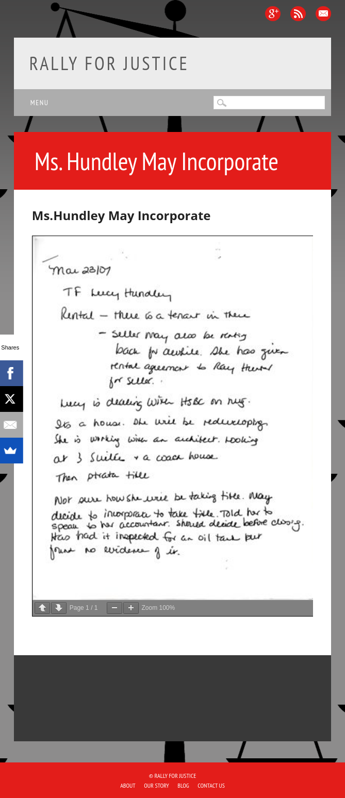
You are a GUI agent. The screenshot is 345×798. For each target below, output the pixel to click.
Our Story (156, 785)
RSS (298, 13)
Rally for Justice (109, 63)
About (128, 785)
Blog (183, 785)
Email (323, 13)
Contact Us (211, 785)
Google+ (273, 13)
